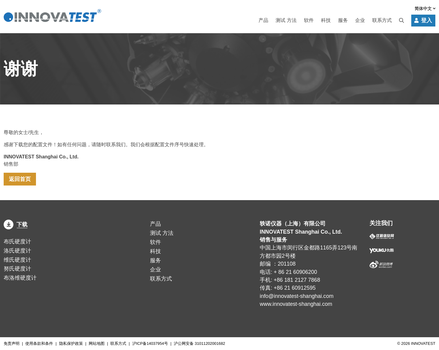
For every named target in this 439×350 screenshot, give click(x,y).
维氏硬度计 (17, 260)
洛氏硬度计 (17, 251)
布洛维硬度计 (20, 278)
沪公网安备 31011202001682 (199, 343)
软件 (309, 20)
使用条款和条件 (39, 343)
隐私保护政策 (71, 343)
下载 (15, 224)
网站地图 (97, 343)
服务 (343, 20)
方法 (286, 20)
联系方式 (382, 20)
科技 (326, 20)
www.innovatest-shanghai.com (296, 304)
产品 (263, 20)
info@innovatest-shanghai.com (297, 296)
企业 (360, 20)
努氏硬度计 (17, 269)
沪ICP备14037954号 (150, 343)
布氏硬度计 (17, 242)
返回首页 (20, 179)
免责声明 (12, 343)
